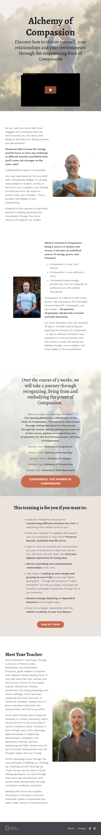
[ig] (94, 828)
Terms (70, 828)
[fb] (90, 828)
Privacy (82, 828)
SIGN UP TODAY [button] (50, 624)
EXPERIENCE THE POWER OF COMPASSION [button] (50, 481)
